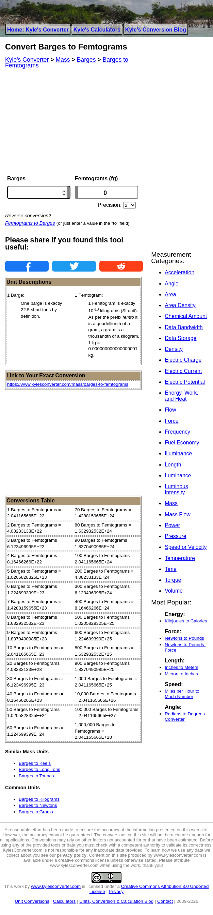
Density (174, 349)
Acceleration (179, 272)
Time (171, 569)
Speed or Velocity (186, 547)
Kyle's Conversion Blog (155, 30)
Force (171, 421)
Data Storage (180, 338)
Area (170, 294)
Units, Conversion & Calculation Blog (116, 901)
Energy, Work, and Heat (181, 396)
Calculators (64, 901)
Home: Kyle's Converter (38, 30)
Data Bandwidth (184, 327)
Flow (170, 410)
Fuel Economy (182, 442)
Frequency (177, 432)
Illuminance (178, 453)
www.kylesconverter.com (56, 886)
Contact (165, 901)
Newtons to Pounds (184, 638)
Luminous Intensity (176, 489)
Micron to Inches (181, 673)
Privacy (116, 891)
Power (172, 525)
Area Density (180, 305)
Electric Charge (183, 360)
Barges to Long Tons (39, 769)
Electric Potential (185, 382)
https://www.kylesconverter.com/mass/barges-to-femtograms (67, 384)
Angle (171, 283)
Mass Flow (178, 514)
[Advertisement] (74, 122)
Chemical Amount (186, 316)
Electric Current (183, 371)
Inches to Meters (181, 667)
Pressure (175, 536)
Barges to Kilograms (39, 799)
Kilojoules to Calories (186, 620)
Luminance (178, 475)
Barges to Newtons (38, 805)
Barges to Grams (36, 811)
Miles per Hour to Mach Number (182, 694)
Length (173, 465)
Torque (173, 580)
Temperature (180, 558)
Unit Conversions (32, 901)
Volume (174, 591)
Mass (171, 503)
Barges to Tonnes (36, 775)
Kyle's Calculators (96, 30)
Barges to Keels (35, 763)
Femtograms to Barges (30, 223)
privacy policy (71, 855)
